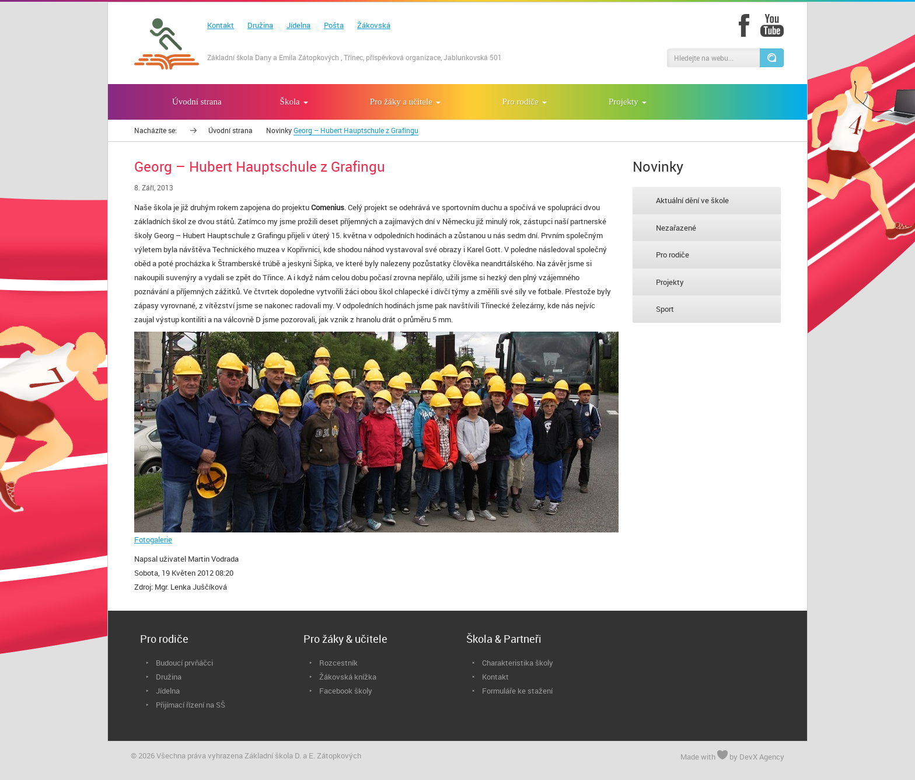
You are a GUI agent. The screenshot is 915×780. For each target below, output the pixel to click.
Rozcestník (338, 662)
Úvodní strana (230, 130)
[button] (771, 57)
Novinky (279, 130)
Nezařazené (676, 227)
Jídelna (298, 25)
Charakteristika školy (517, 662)
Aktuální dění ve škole (692, 200)
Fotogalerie (153, 539)
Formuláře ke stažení (517, 690)
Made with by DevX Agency (732, 756)
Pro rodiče (672, 254)
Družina (260, 25)
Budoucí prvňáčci (184, 662)
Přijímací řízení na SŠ (190, 704)
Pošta (334, 25)
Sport (665, 309)
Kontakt (220, 25)
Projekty (670, 282)
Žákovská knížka (347, 676)
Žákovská (373, 25)
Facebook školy (345, 690)
